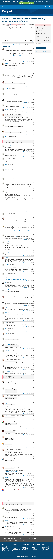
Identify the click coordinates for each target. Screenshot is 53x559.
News (3, 544)
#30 (33, 252)
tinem (6, 381)
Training (17, 546)
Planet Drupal (5, 546)
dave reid (31, 43)
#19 (33, 158)
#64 (33, 502)
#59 (33, 449)
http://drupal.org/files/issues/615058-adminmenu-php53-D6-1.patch (20, 230)
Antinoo (6, 88)
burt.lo (6, 273)
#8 (33, 99)
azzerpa (6, 520)
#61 (33, 467)
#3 (33, 63)
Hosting (13, 547)
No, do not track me (29, 3)
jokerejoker (31, 41)
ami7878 (6, 213)
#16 (33, 140)
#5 (33, 81)
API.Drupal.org (25, 549)
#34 (33, 282)
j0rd (5, 282)
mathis (6, 124)
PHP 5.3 (37, 37)
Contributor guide (15, 548)
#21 (33, 169)
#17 (33, 145)
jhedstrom (7, 218)
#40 (33, 322)
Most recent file (38, 44)
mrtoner (6, 257)
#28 (33, 234)
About (43, 544)
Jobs (3, 551)
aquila (6, 182)
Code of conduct (15, 551)
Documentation (25, 544)
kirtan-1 (6, 328)
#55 (33, 421)
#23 (33, 182)
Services (13, 546)
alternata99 (7, 190)
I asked (15, 236)
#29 (33, 241)
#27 (33, 225)
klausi (6, 421)
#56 (33, 430)
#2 (33, 58)
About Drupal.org (45, 548)
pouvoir (6, 158)
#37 (33, 301)
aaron (6, 322)
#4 (33, 73)
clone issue (44, 51)
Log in (24, 56)
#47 (33, 365)
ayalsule (6, 338)
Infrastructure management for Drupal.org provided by (19, 538)
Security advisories (6, 550)
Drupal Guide (24, 546)
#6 (33, 88)
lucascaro (7, 430)
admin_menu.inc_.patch (11, 41)
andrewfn (6, 104)
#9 (33, 104)
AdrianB (6, 169)
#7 (33, 92)
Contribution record (41, 48)
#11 (33, 114)
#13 (33, 130)
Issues (18, 15)
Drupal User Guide (25, 547)
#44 (33, 344)
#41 (33, 328)
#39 (33, 312)
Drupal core (34, 546)
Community (14, 544)
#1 (33, 48)
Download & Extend (36, 544)
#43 (33, 337)
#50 (33, 380)
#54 (33, 415)
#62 (33, 477)
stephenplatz (7, 365)
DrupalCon (14, 550)
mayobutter (7, 74)
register (27, 56)
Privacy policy (44, 550)
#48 (33, 371)
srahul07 (6, 507)
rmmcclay (7, 136)
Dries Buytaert (34, 556)
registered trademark (25, 556)
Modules (4, 15)
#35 (33, 289)
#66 (33, 515)
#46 (33, 359)
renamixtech (7, 371)
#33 (33, 273)
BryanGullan (7, 48)
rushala (6, 164)
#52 (33, 395)
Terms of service (45, 549)
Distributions (34, 549)
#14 (33, 136)
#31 (33, 257)
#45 (3, 41)
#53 (33, 402)
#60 (33, 458)
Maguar (6, 153)
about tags (48, 37)
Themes (33, 548)
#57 (33, 436)
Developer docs (25, 548)
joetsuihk (6, 99)
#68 (33, 526)
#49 (33, 376)
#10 (33, 109)
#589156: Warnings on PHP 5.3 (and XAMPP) (14, 24)
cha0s (6, 226)
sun (5, 114)
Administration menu (11, 15)
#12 (33, 124)
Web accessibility (45, 546)
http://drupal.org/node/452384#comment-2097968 (13, 55)
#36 (33, 295)
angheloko (7, 312)
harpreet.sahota (8, 145)
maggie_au (7, 515)
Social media (4, 547)
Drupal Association (45, 547)
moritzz (42, 38)
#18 (33, 153)
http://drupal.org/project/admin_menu (11, 471)
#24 (33, 190)
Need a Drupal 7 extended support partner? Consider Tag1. (13, 540)
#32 (33, 264)
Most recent (44, 43)
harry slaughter (8, 403)
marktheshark (7, 93)
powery (6, 388)
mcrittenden (7, 289)
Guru (6, 178)
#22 (33, 178)
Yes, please (22, 3)
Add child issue (38, 51)
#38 (33, 307)
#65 (33, 507)
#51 (33, 387)
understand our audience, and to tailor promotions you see (38, 1)
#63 (33, 489)
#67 (33, 520)
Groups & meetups (16, 549)
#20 (33, 164)
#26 (33, 217)
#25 (33, 213)
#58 (33, 442)
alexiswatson (7, 109)
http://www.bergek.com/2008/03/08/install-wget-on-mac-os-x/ (15, 279)
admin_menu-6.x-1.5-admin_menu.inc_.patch (15, 44)
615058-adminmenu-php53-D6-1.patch (14, 43)
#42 (33, 333)
